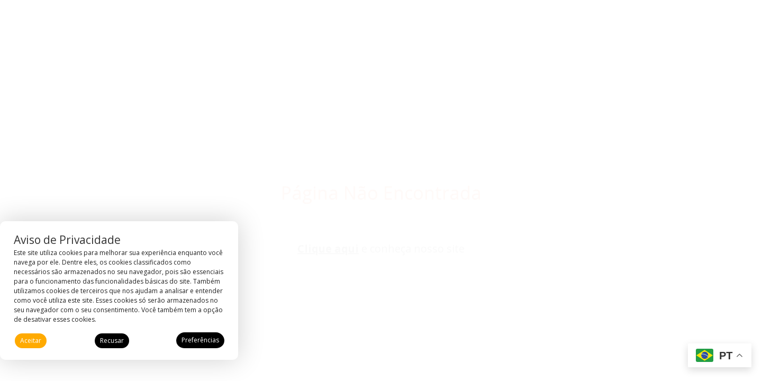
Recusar (112, 340)
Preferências (200, 339)
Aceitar (30, 340)
